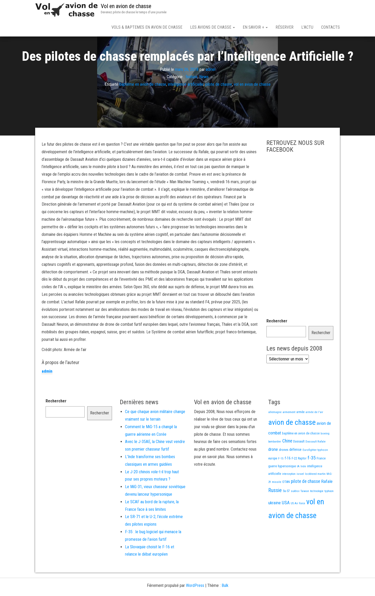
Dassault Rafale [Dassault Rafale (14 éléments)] (315, 460)
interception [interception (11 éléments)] (289, 492)
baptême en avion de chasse (143, 102)
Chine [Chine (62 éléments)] (287, 459)
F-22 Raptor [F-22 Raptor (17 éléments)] (299, 476)
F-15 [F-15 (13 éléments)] (281, 476)
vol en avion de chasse (252, 102)
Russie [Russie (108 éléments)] (275, 508)
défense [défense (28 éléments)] (295, 468)
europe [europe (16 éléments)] (272, 476)
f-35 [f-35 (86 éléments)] (312, 476)
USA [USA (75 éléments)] (286, 521)
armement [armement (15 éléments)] (289, 430)
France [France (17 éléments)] (321, 476)
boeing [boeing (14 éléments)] (325, 451)
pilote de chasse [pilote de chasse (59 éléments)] (305, 499)
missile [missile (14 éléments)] (276, 500)
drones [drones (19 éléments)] (283, 468)
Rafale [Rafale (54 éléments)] (327, 499)
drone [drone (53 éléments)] (273, 467)
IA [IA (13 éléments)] (298, 484)
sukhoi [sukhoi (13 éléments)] (295, 509)
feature (191, 95)
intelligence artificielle (185, 102)
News (204, 95)
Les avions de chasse (212, 27)
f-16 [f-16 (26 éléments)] (288, 476)
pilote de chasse (218, 102)
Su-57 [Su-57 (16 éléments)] (286, 509)
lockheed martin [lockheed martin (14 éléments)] (315, 492)
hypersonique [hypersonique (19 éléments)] (287, 484)
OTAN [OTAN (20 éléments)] (286, 500)
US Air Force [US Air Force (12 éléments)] (298, 521)
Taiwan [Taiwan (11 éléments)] (305, 509)
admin (210, 87)
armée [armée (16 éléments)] (300, 430)
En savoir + (255, 27)
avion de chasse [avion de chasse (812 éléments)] (292, 440)
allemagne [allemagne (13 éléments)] (275, 430)
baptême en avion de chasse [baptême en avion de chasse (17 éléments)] (301, 451)
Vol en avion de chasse (126, 6)
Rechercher (276, 339)
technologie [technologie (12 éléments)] (316, 509)
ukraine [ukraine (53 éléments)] (274, 521)
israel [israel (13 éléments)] (300, 492)
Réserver (284, 27)
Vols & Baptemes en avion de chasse (146, 27)
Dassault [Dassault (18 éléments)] (298, 460)
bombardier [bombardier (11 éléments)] (274, 460)
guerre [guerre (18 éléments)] (272, 484)
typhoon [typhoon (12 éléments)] (329, 509)
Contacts (330, 27)
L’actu (307, 27)
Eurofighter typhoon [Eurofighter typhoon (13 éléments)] (315, 468)
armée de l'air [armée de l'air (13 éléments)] (314, 430)
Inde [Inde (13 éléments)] (303, 484)
